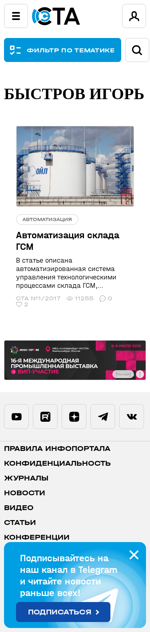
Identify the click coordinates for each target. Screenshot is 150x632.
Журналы (26, 478)
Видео (19, 508)
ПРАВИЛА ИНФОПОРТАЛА (57, 449)
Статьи (20, 522)
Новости (24, 493)
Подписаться (60, 612)
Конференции (37, 537)
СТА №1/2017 (38, 298)
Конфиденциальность (57, 463)
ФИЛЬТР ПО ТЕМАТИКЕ (71, 50)
